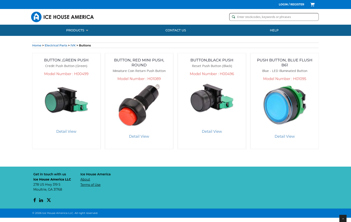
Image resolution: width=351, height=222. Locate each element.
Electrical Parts (56, 45)
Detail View (65, 133)
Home (36, 45)
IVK (73, 45)
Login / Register (291, 4)
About (85, 184)
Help (274, 30)
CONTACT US (175, 30)
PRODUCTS (77, 30)
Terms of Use (90, 189)
